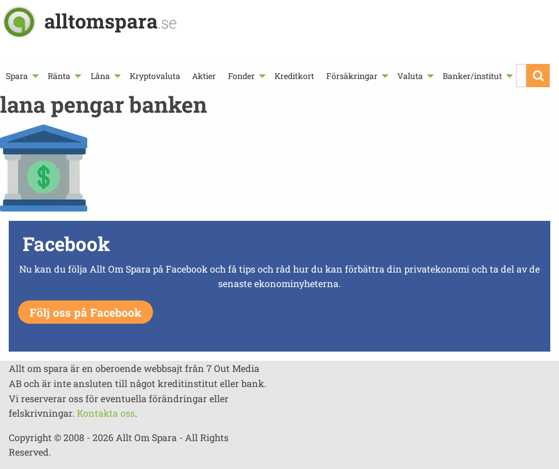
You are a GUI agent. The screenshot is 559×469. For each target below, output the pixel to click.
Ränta (59, 75)
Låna (100, 75)
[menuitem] (21, 76)
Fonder (241, 75)
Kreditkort (294, 75)
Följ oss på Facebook (85, 312)
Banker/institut (472, 75)
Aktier (204, 75)
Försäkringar (352, 75)
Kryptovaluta (155, 75)
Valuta (410, 75)
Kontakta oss (106, 413)
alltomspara (110, 21)
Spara (17, 75)
